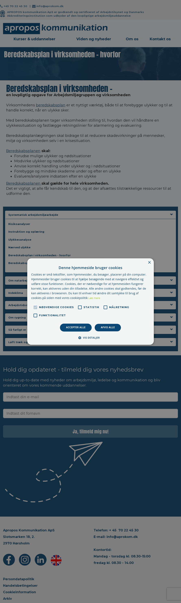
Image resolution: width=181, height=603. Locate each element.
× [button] (149, 262)
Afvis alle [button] (108, 327)
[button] (90, 338)
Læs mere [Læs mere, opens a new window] (94, 298)
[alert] (90, 301)
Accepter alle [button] (76, 327)
